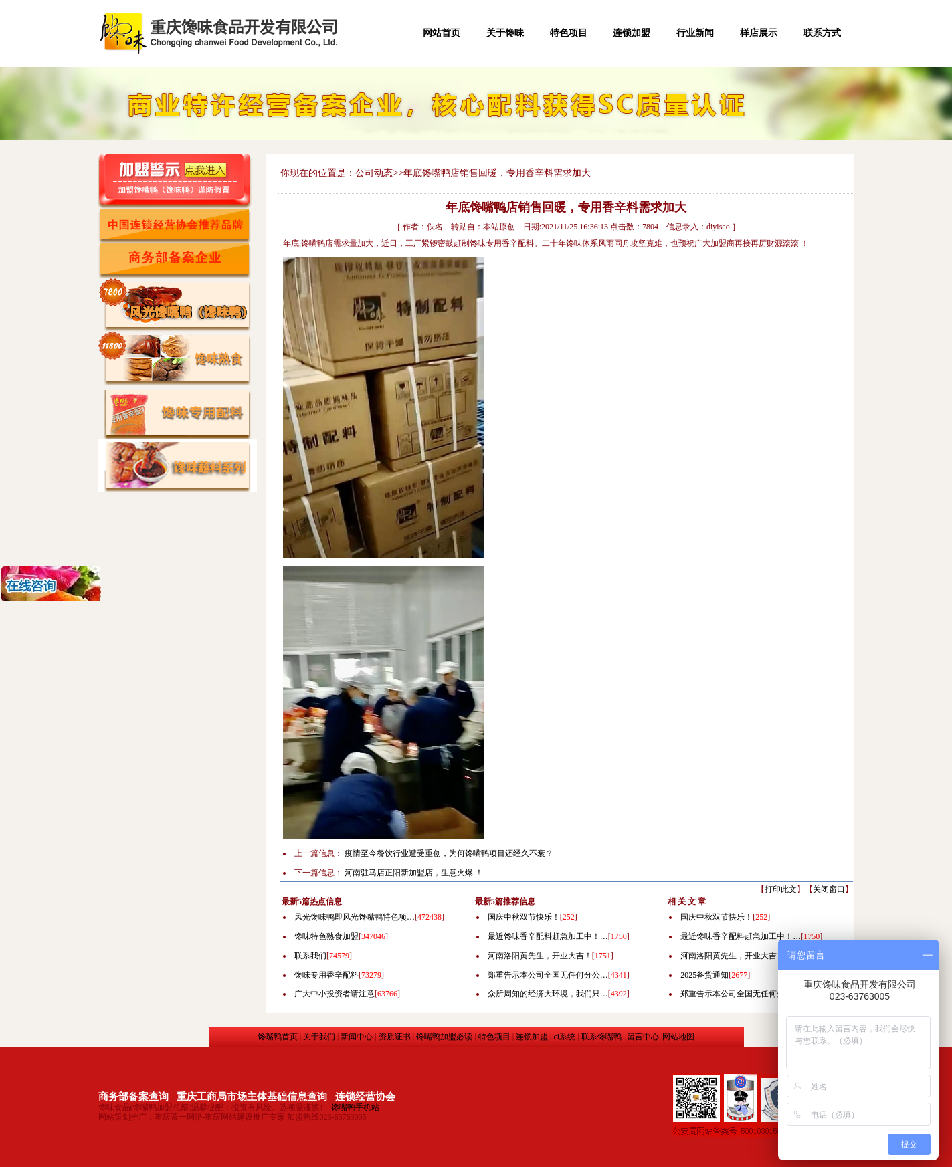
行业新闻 (695, 33)
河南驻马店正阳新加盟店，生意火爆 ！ (414, 872)
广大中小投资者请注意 (334, 993)
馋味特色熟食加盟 (326, 936)
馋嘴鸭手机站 (355, 1107)
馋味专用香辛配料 (326, 975)
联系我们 (310, 955)
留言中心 (643, 1036)
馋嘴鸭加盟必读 (444, 1036)
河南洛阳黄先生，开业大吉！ (540, 955)
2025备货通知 (704, 975)
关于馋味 (505, 33)
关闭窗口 (829, 889)
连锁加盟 (631, 33)
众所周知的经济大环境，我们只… (548, 993)
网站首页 (441, 33)
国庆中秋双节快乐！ (524, 917)
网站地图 (678, 1036)
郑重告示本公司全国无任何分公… (548, 975)
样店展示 (758, 33)
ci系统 (564, 1036)
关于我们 (319, 1036)
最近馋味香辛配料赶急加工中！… (548, 936)
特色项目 (568, 33)
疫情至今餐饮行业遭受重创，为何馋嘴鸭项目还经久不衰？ (449, 853)
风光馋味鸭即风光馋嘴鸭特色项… (354, 917)
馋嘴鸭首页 (278, 1036)
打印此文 (781, 889)
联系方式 (822, 33)
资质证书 (395, 1036)
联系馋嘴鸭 (601, 1036)
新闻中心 (357, 1036)
